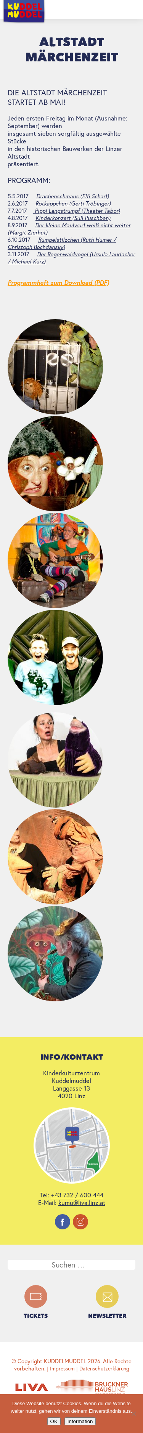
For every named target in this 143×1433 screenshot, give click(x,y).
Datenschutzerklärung (104, 1368)
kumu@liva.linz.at (81, 1202)
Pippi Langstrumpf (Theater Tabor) (76, 210)
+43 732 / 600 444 (77, 1195)
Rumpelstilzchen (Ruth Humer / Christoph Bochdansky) (62, 243)
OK (54, 1421)
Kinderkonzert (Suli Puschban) (73, 218)
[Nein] (133, 1413)
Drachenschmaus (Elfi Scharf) (72, 196)
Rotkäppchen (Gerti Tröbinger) (73, 203)
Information (80, 1421)
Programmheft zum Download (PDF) (58, 282)
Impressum (62, 1368)
